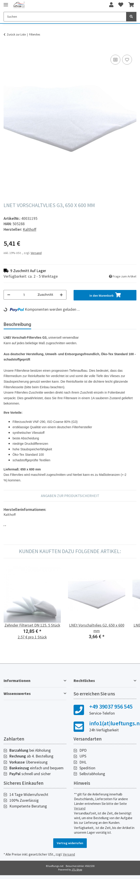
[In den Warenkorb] (7, 48)
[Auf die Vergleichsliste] (115, 60)
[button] (111, 4)
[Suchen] (65, 16)
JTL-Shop (77, 873)
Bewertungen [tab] (94, 324)
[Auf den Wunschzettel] (127, 60)
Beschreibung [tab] (17, 324)
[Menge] (23, 294)
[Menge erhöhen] (61, 294)
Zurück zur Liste (16, 34)
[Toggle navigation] (6, 3)
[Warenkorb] (131, 4)
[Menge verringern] (9, 294)
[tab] (56, 326)
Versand (36, 253)
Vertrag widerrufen (70, 847)
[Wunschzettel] (121, 4)
